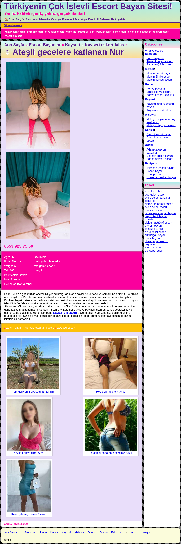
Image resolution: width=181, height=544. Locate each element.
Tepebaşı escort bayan (160, 167)
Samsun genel (155, 58)
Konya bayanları (157, 88)
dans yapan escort (156, 241)
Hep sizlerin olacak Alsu (110, 391)
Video (8, 25)
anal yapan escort (15, 31)
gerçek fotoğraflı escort (39, 327)
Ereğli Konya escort (159, 91)
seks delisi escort (155, 231)
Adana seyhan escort (160, 158)
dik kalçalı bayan (155, 235)
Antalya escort (154, 50)
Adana (105, 19)
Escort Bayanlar (45, 44)
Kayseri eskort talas (104, 44)
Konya (56, 19)
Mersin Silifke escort (159, 76)
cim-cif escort (35, 31)
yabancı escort (14, 36)
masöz (149, 219)
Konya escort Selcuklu (160, 94)
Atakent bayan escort (160, 61)
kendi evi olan (87, 31)
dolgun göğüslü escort (158, 222)
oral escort (120, 31)
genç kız (71, 31)
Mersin (44, 19)
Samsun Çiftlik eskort (160, 64)
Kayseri (68, 19)
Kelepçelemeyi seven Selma (28, 514)
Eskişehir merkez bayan (161, 177)
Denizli (93, 19)
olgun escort (104, 31)
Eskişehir (118, 19)
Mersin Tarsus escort (159, 79)
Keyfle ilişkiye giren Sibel (29, 452)
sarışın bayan (14, 327)
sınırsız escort (161, 31)
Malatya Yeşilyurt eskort (161, 125)
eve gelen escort (55, 31)
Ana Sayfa (14, 44)
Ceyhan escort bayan (160, 155)
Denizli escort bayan (159, 134)
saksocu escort (66, 327)
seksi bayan (152, 238)
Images (17, 25)
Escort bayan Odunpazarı (155, 173)
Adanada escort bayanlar (156, 151)
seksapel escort (154, 250)
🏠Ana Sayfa (14, 19)
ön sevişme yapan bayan (160, 213)
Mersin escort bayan (159, 73)
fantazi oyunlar (154, 228)
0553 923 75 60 (18, 246)
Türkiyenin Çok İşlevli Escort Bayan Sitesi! (88, 6)
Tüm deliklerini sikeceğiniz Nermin (33, 391)
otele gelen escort (156, 207)
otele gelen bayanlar (140, 31)
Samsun (31, 19)
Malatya (81, 19)
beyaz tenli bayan (156, 216)
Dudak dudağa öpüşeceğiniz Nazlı (111, 452)
